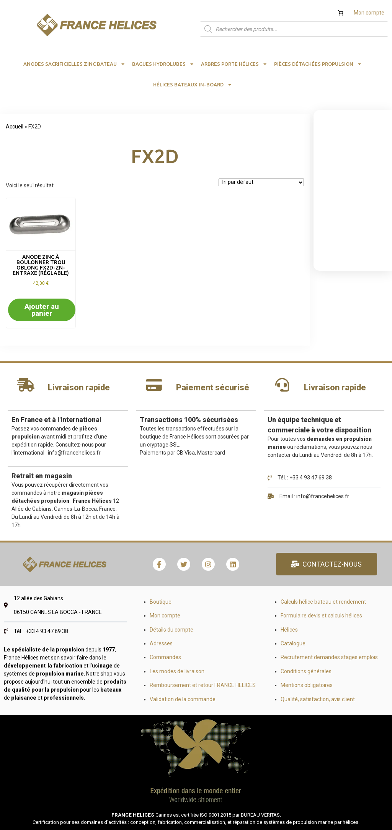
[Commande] (261, 182)
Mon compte (369, 13)
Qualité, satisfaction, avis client (318, 699)
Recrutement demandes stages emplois (329, 657)
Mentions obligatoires (307, 685)
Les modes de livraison (177, 671)
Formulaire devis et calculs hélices (321, 615)
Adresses (161, 643)
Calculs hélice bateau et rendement (323, 602)
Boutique (161, 602)
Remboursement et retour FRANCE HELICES (203, 685)
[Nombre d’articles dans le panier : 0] (340, 12)
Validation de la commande (183, 699)
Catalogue (293, 643)
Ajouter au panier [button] (41, 309)
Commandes (165, 657)
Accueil (14, 126)
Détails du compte (171, 630)
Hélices (289, 630)
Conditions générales (306, 671)
